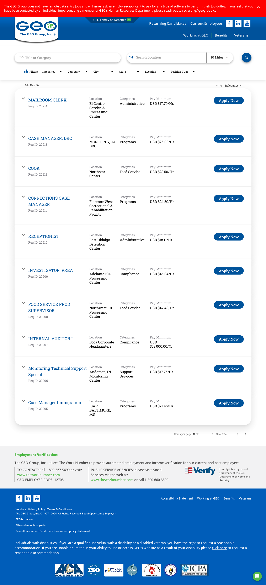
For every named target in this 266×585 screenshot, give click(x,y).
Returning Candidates (165, 23)
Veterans (241, 35)
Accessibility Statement (176, 499)
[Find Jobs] (246, 58)
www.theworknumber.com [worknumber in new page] (38, 475)
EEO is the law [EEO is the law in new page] (24, 519)
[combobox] (68, 58)
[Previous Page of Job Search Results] (237, 434)
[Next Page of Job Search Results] (245, 434)
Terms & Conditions (57, 509)
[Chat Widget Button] (257, 576)
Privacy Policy (35, 509)
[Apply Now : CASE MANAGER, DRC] (229, 139)
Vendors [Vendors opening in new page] (20, 509)
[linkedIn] (238, 23)
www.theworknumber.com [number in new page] (112, 480)
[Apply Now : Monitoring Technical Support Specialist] (229, 369)
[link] (133, 108)
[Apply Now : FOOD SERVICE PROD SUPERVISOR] (229, 305)
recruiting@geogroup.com (200, 10)
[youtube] (247, 23)
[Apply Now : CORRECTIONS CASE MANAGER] (229, 199)
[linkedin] (28, 498)
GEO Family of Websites (112, 20)
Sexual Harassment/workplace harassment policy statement (52, 531)
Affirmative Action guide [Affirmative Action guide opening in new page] (30, 525)
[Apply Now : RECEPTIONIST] (229, 237)
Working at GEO (195, 35)
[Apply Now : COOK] (229, 169)
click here (219, 547)
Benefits (221, 35)
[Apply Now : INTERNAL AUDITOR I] (229, 339)
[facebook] (229, 23)
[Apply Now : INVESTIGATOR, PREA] (229, 271)
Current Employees (206, 23)
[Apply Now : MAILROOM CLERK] (229, 101)
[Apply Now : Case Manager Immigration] (229, 403)
